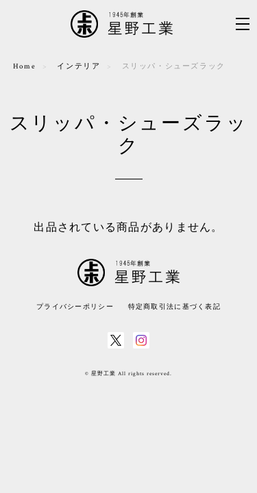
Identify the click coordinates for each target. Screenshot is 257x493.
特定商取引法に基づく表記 (174, 306)
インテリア (78, 66)
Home (24, 66)
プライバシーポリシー (75, 306)
